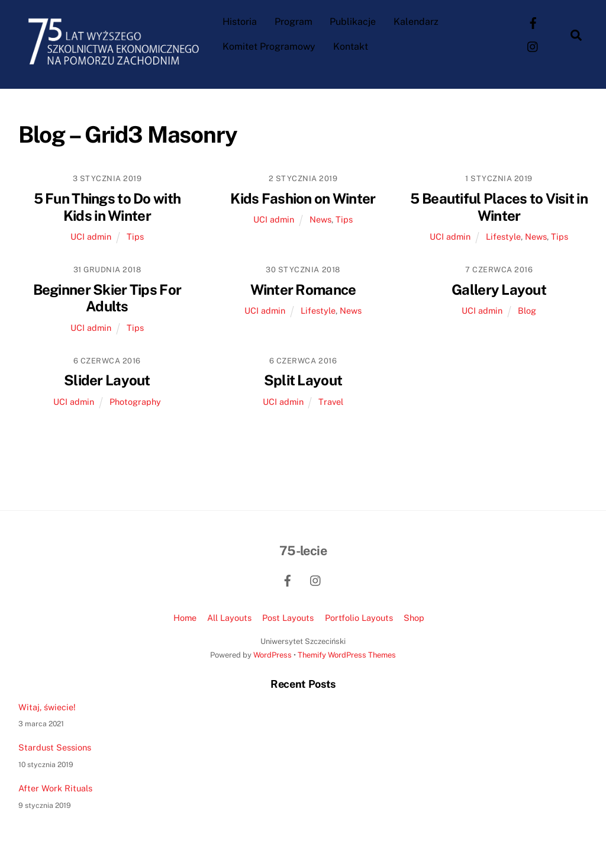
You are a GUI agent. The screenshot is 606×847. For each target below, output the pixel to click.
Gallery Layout (499, 289)
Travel (330, 402)
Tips (135, 236)
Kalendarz (416, 21)
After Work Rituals (55, 788)
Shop (414, 618)
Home (184, 618)
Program (293, 21)
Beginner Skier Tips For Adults (107, 298)
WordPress (272, 654)
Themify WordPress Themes (347, 654)
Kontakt (350, 46)
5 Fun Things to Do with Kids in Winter (107, 207)
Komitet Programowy (269, 46)
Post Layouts (288, 618)
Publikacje (353, 21)
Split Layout (303, 380)
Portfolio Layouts (359, 618)
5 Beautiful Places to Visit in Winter (498, 207)
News (320, 219)
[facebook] (533, 22)
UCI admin (90, 236)
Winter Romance (303, 289)
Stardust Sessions (54, 747)
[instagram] (533, 45)
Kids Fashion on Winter (302, 198)
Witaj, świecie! (47, 707)
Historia (240, 21)
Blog (527, 310)
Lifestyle (503, 236)
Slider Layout (107, 380)
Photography (135, 402)
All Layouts (229, 618)
